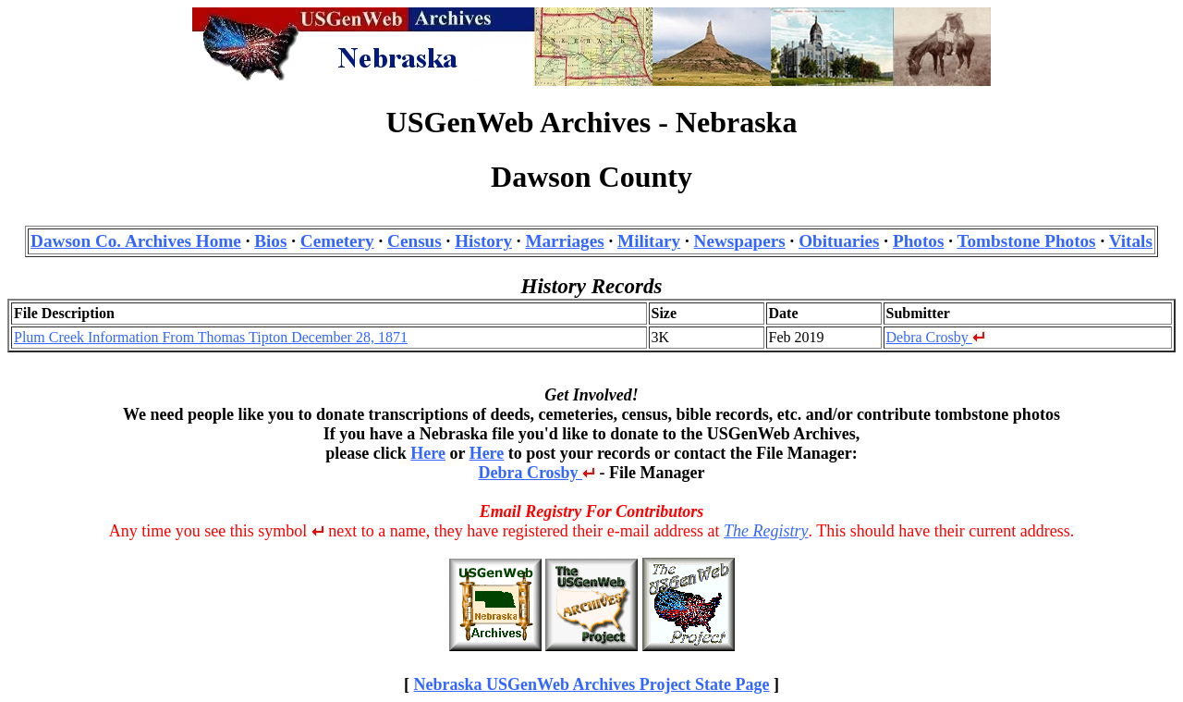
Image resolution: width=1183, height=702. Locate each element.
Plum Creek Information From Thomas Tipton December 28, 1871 (211, 337)
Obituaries (839, 241)
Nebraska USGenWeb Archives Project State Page (592, 684)
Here (427, 453)
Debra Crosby (935, 337)
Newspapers (740, 241)
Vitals (1131, 241)
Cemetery (337, 241)
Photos (918, 241)
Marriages (564, 241)
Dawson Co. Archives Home (135, 241)
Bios (270, 241)
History (483, 241)
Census (414, 241)
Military (648, 241)
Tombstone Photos (1026, 241)
